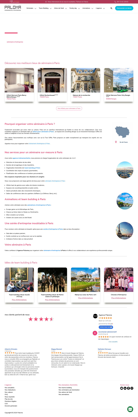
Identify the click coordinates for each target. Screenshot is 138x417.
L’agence (99, 8)
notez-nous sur (106, 327)
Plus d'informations (19, 300)
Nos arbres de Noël (65, 392)
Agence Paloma (105, 315)
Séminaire (30, 8)
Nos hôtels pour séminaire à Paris (69, 108)
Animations (86, 8)
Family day (73, 8)
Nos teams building (65, 388)
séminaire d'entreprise (51, 250)
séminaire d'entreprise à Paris (55, 181)
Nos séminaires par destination (69, 390)
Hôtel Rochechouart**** (49, 95)
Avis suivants (113, 342)
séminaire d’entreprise (15, 42)
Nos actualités (9, 388)
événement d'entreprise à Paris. (39, 144)
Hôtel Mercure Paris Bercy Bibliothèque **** (16, 96)
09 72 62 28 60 (122, 2)
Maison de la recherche (81, 95)
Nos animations (64, 394)
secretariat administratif (107, 332)
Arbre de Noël (59, 8)
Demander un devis (124, 8)
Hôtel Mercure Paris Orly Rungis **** (118, 96)
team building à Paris (32, 168)
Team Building (43, 8)
